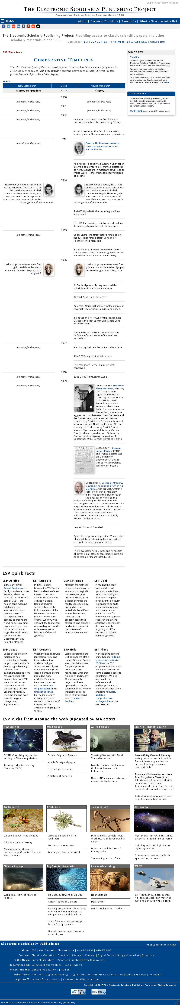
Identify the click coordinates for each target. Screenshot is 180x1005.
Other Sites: (22, 974)
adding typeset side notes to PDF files (107, 660)
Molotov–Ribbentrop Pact (110, 387)
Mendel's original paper (43, 687)
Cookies (68, 979)
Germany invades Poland (108, 449)
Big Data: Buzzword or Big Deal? (66, 895)
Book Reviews (73, 964)
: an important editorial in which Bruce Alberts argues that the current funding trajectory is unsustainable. (153, 761)
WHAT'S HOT (157, 42)
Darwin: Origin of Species (62, 755)
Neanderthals (99, 895)
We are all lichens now (61, 845)
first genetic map (44, 691)
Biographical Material (133, 974)
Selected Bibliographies (47, 964)
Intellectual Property (89, 979)
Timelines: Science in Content (77, 955)
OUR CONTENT (100, 42)
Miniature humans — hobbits (108, 908)
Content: (24, 955)
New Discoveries (94, 960)
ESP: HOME (7, 1002)
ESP (86, 42)
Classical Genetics (105, 21)
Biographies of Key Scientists (135, 955)
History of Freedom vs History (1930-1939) (52, 1002)
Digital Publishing (57, 974)
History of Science (105, 974)
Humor (65, 969)
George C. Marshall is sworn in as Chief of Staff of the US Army (104, 485)
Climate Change (14, 866)
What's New (149, 21)
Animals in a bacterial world (64, 852)
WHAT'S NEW (139, 42)
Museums (155, 974)
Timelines (129, 21)
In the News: (22, 960)
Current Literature (43, 960)
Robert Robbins (12, 588)
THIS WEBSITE (119, 42)
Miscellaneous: (20, 969)
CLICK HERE (136, 111)
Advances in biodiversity (18, 842)
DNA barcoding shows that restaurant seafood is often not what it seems (22, 852)
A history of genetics (60, 776)
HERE (166, 82)
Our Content (47, 950)
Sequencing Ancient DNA (105, 858)
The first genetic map (60, 769)
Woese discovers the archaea (21, 836)
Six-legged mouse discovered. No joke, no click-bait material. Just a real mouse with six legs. (153, 898)
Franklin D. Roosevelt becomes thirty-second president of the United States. (102, 146)
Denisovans (98, 902)
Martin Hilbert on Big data (63, 902)
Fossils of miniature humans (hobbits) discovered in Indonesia (107, 768)
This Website (66, 950)
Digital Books (106, 955)
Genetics (38, 974)
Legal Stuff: (22, 979)
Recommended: (19, 964)
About (83, 21)
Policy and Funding (69, 960)
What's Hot (169, 21)
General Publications (45, 969)
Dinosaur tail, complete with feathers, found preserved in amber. (108, 839)
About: (25, 950)
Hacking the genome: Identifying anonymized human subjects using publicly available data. (67, 911)
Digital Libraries (81, 974)
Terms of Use (40, 979)
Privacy (56, 979)
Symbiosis (53, 807)
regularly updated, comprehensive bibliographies (105, 696)
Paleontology (99, 807)
